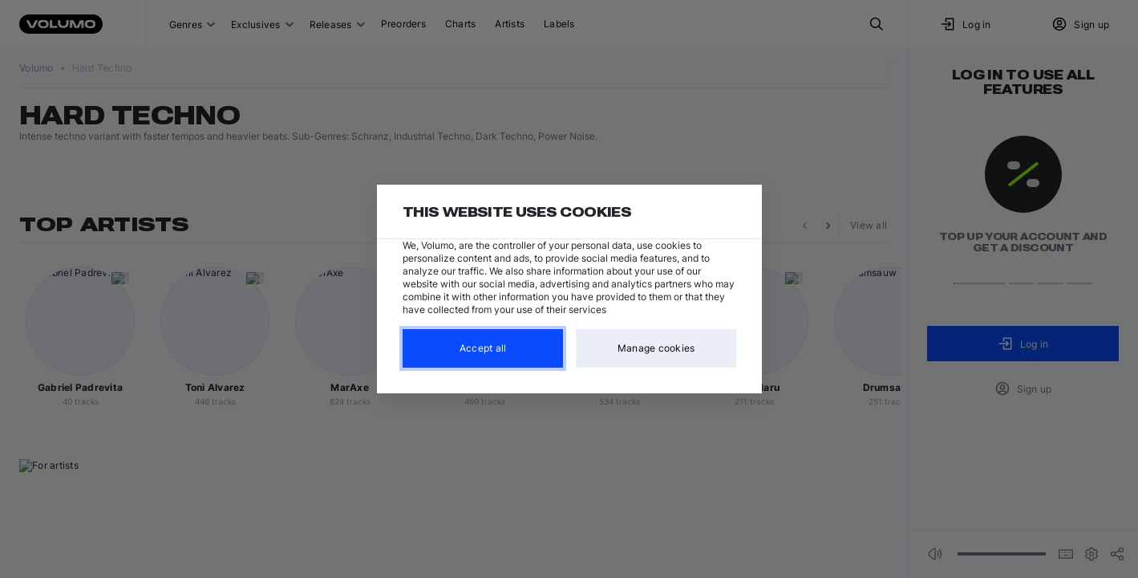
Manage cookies (656, 348)
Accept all (482, 348)
